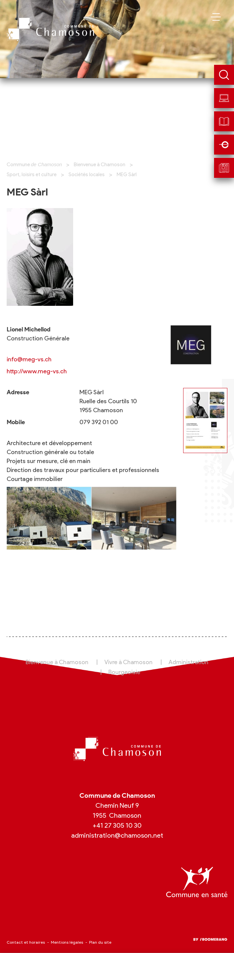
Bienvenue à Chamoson (99, 165)
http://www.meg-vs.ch (37, 371)
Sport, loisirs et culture (32, 175)
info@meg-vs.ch (29, 359)
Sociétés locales (86, 175)
